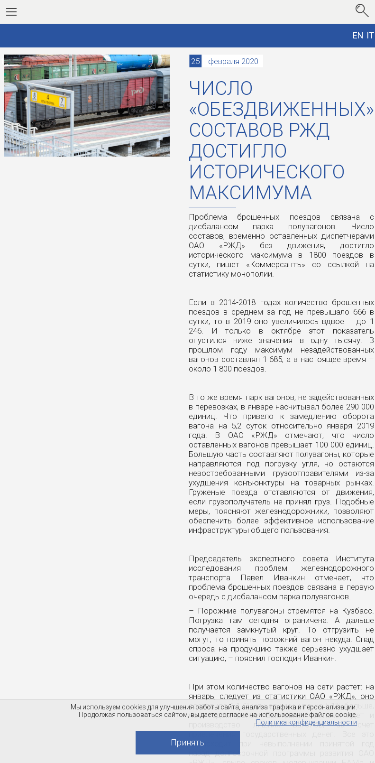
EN (358, 35)
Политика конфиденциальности (306, 722)
